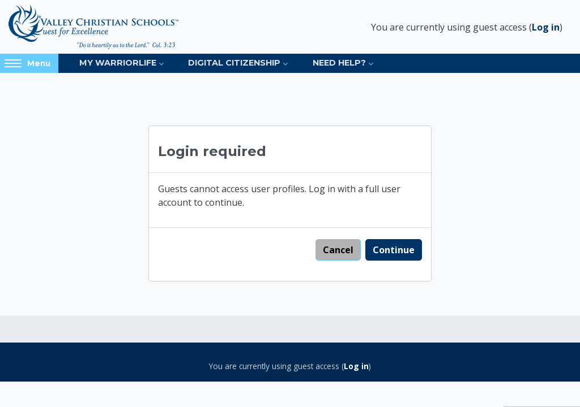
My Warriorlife (117, 63)
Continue (394, 250)
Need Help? (339, 63)
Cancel (338, 250)
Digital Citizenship (234, 63)
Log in (546, 27)
